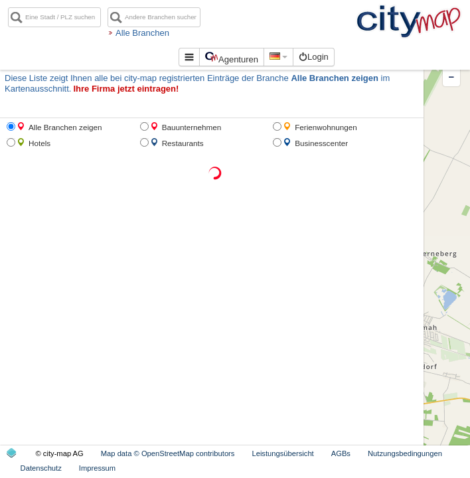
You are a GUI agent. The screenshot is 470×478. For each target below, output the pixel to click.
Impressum (97, 468)
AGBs (341, 453)
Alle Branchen (175, 33)
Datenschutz (41, 468)
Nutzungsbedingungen (405, 453)
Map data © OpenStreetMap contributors (168, 453)
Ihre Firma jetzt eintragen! (126, 89)
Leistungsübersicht (282, 453)
